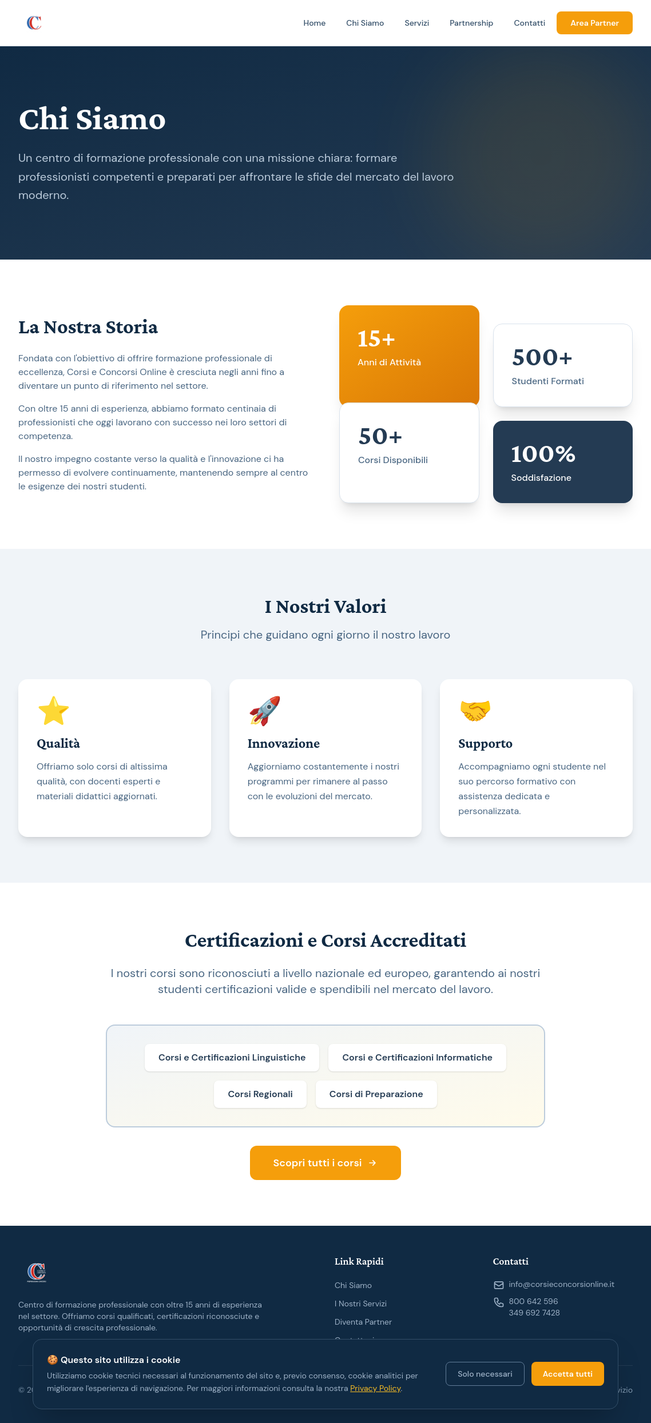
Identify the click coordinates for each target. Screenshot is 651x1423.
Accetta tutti (568, 1374)
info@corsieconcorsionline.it (562, 1284)
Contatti (529, 23)
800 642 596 (533, 1301)
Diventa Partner (363, 1322)
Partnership (471, 23)
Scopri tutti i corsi (325, 1163)
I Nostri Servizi (361, 1303)
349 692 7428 (535, 1313)
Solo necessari (485, 1374)
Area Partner (594, 23)
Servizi (416, 23)
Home (314, 23)
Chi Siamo (365, 23)
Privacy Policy (375, 1388)
